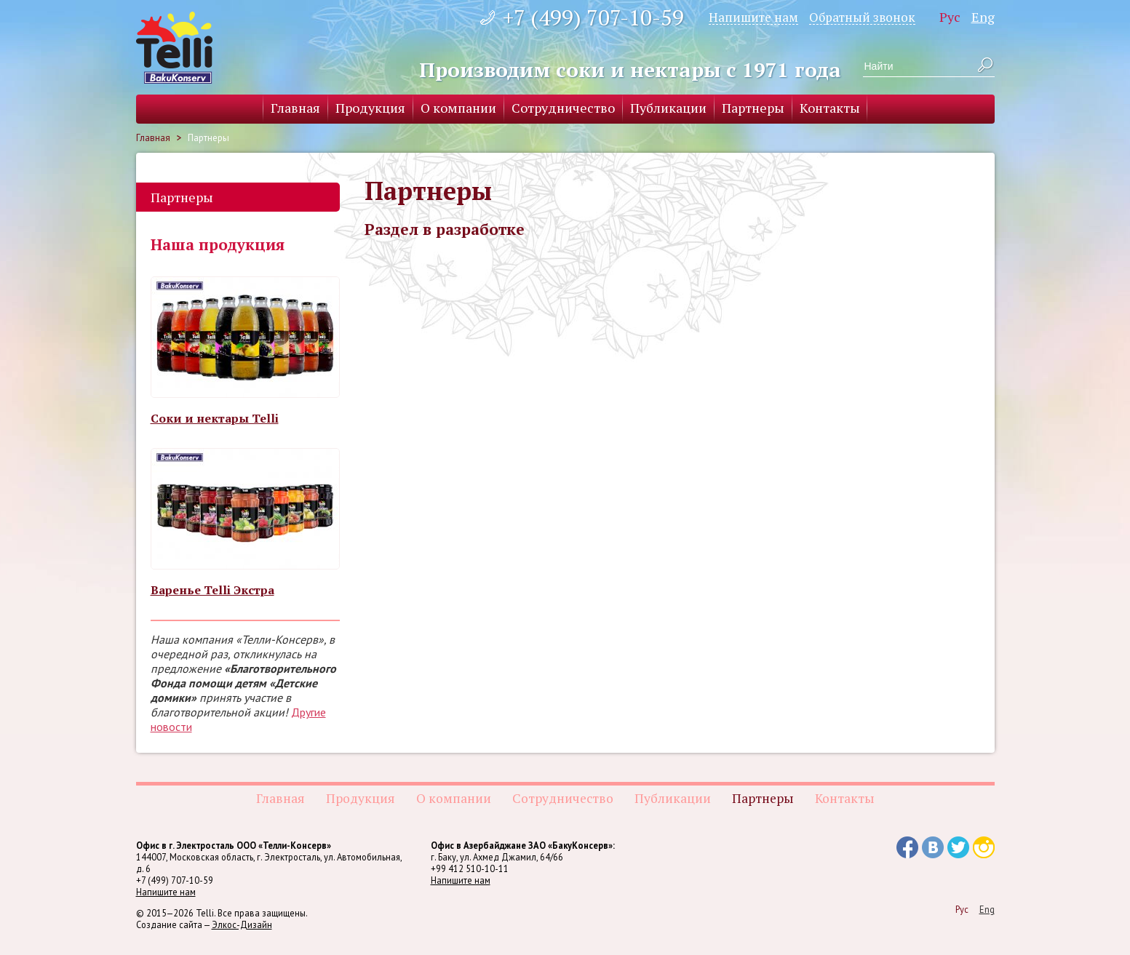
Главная (295, 107)
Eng (983, 16)
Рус (949, 16)
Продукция (370, 107)
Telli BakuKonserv (174, 48)
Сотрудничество (563, 107)
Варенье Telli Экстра (212, 590)
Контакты (830, 107)
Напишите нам (753, 17)
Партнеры (753, 107)
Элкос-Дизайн (242, 924)
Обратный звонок (862, 17)
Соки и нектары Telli (215, 418)
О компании (458, 107)
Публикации (668, 107)
